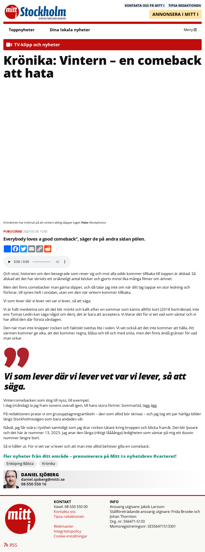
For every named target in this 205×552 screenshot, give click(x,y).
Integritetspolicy (67, 531)
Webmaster (63, 526)
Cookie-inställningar (70, 536)
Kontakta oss (65, 511)
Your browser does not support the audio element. (37, 262)
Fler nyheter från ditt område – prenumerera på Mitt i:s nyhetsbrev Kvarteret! (90, 456)
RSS (10, 545)
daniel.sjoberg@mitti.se (43, 479)
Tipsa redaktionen (69, 516)
